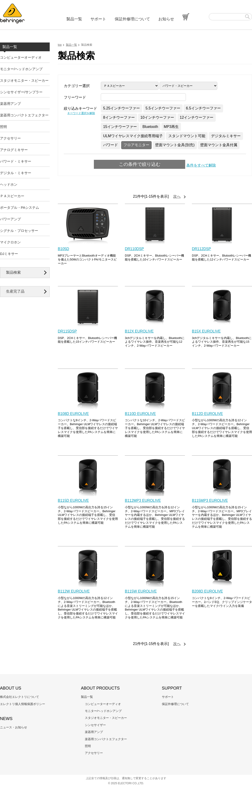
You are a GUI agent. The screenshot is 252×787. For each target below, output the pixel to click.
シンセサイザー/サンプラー (21, 92)
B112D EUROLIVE (207, 414)
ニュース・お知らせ (13, 727)
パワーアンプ (10, 219)
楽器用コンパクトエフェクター (24, 115)
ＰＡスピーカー (12, 196)
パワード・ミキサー (15, 161)
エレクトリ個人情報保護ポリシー (22, 704)
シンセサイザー (95, 725)
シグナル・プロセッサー (19, 231)
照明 (3, 127)
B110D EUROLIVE (140, 414)
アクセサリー (10, 138)
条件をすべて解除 (201, 165)
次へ (177, 196)
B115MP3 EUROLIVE (210, 500)
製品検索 (13, 272)
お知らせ (166, 19)
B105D (63, 249)
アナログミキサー (14, 150)
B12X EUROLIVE (139, 331)
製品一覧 (74, 19)
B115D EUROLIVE (73, 500)
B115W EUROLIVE (141, 591)
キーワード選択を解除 (81, 113)
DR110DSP (134, 249)
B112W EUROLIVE (74, 591)
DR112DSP (201, 249)
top (60, 44)
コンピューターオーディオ (21, 57)
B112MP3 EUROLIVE (143, 500)
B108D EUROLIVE (73, 414)
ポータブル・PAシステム (19, 207)
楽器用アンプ (10, 104)
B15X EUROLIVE (206, 331)
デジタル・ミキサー (15, 173)
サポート (98, 19)
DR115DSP (67, 331)
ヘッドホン (8, 184)
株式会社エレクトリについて (19, 697)
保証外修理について (132, 19)
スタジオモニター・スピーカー (24, 80)
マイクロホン (10, 242)
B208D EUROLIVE (207, 591)
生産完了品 (15, 291)
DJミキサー (9, 254)
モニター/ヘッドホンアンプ (21, 69)
